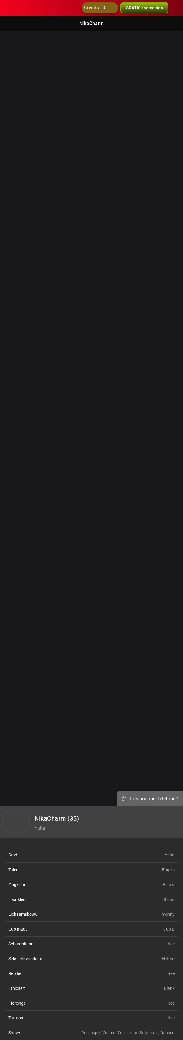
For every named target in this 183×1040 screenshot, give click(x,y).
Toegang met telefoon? (150, 798)
